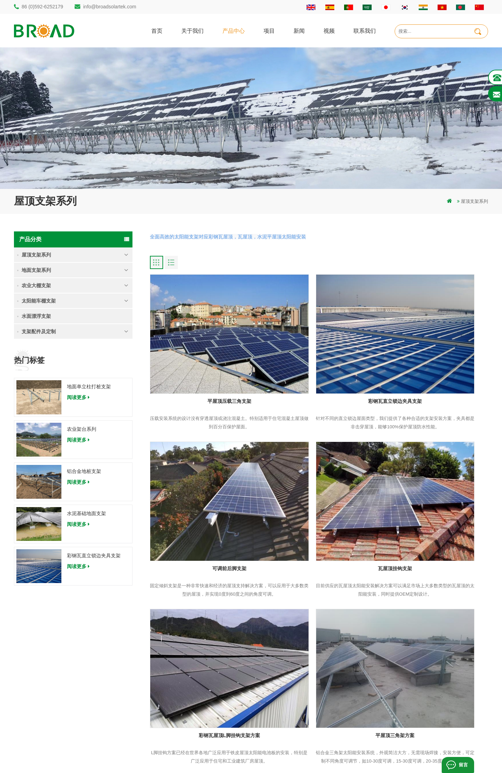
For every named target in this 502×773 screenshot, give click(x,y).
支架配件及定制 (39, 331)
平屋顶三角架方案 (434, 492)
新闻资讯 (298, 679)
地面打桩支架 (179, 679)
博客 (293, 715)
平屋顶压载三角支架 (204, 363)
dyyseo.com (334, 757)
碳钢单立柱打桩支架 (186, 655)
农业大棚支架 (36, 285)
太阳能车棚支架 (39, 301)
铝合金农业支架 (181, 703)
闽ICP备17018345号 (297, 757)
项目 (269, 30)
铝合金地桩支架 (84, 471)
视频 (329, 30)
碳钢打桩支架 (179, 691)
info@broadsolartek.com (109, 6)
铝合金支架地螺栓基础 (188, 726)
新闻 (299, 30)
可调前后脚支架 (434, 363)
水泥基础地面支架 (86, 513)
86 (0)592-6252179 (42, 6)
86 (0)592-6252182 (46, 662)
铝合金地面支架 (181, 715)
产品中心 (233, 30)
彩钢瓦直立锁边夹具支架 (94, 555)
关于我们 (192, 30)
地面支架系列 (36, 270)
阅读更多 (78, 397)
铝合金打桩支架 (181, 667)
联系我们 (364, 30)
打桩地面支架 (179, 643)
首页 (156, 30)
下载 (293, 703)
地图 (293, 691)
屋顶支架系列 (474, 201)
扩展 (293, 726)
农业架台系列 (81, 429)
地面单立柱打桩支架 (89, 386)
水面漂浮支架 (36, 316)
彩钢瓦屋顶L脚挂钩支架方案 (319, 492)
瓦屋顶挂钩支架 (204, 492)
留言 (462, 764)
